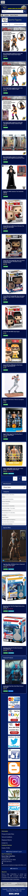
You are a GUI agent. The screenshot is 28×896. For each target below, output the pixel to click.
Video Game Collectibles (7, 524)
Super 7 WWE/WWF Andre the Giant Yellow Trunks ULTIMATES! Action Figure (13, 469)
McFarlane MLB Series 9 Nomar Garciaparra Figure (13, 400)
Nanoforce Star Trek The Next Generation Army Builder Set (12, 648)
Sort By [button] (5, 24)
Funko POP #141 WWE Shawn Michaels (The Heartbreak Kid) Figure (13, 227)
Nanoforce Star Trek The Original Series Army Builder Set (13, 607)
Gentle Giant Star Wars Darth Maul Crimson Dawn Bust (13, 687)
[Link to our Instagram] (14, 781)
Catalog (6, 15)
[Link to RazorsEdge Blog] (14, 768)
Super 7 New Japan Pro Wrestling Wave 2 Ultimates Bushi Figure (13, 435)
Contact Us (5, 843)
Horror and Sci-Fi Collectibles (8, 506)
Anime (3, 497)
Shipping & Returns (7, 840)
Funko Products (5, 503)
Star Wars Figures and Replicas (8, 519)
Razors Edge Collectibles (18, 889)
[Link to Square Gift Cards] (14, 729)
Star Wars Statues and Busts (8, 521)
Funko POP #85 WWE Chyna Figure (11, 331)
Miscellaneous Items (6, 510)
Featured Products (8, 657)
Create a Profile (6, 848)
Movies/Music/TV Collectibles (8, 512)
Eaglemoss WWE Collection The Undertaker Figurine (13, 192)
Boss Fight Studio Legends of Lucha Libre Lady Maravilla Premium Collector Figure (13, 123)
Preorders (4, 515)
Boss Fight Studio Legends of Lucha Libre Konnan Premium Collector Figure (13, 89)
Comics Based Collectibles (7, 499)
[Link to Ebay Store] (14, 715)
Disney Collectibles (6, 501)
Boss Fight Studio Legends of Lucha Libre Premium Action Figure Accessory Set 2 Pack (13, 157)
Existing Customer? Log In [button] (14, 851)
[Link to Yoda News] (14, 794)
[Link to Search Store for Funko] (14, 814)
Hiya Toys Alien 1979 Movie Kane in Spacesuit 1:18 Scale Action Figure (14, 565)
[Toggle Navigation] (3, 2)
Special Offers (7, 527)
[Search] (12, 11)
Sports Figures (14, 15)
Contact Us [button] (14, 868)
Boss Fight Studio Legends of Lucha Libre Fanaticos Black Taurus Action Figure (13, 54)
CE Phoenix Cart (17, 891)
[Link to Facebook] (14, 755)
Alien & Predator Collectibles (8, 494)
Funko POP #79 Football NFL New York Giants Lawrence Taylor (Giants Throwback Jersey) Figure (14, 297)
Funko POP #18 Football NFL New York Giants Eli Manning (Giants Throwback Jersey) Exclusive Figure (14, 261)
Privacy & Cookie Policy (8, 834)
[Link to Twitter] (14, 742)
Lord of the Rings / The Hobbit (8, 508)
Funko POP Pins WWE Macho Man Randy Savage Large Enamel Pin (12, 366)
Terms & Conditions (7, 837)
